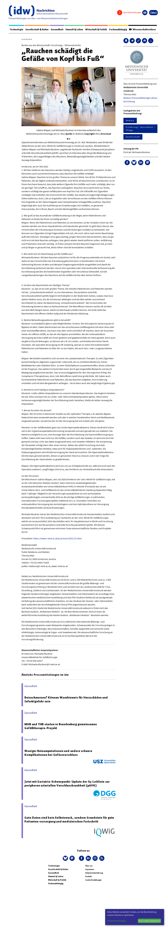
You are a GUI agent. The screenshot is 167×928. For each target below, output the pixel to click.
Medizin (130, 120)
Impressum (89, 869)
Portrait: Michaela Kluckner (136, 152)
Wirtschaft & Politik (98, 29)
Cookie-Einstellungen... (117, 920)
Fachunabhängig (121, 29)
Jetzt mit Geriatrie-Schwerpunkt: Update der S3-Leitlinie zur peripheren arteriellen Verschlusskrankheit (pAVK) (67, 784)
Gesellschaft (133, 137)
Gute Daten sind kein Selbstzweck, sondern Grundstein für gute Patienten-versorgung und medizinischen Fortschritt (69, 820)
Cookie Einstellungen (93, 880)
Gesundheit (58, 29)
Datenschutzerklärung (94, 873)
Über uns (88, 866)
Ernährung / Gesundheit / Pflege (140, 129)
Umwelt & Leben (76, 29)
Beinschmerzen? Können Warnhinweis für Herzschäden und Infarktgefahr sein (66, 699)
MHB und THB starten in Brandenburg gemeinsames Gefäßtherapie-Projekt (60, 726)
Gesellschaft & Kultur (37, 29)
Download (106, 133)
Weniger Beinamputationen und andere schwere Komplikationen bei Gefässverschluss (58, 753)
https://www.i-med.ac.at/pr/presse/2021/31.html (57, 538)
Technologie (17, 29)
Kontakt (88, 876)
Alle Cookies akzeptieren (149, 920)
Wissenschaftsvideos (146, 29)
